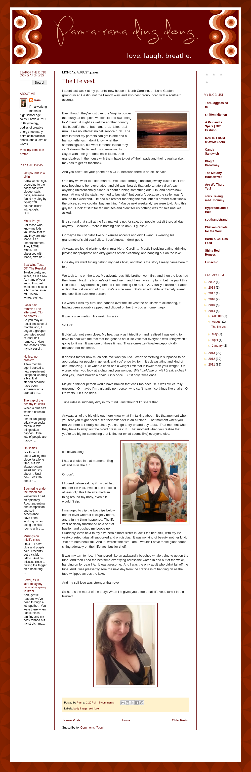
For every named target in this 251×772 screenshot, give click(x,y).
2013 (212, 353)
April (215, 340)
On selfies (30, 448)
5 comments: (107, 702)
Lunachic (211, 262)
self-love (94, 708)
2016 (212, 299)
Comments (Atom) (92, 727)
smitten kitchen (216, 114)
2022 (212, 282)
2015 (212, 305)
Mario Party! (32, 221)
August (217, 321)
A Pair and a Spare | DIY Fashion (213, 126)
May (215, 334)
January (217, 345)
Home (126, 720)
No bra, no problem (31, 358)
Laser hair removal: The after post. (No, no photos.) (33, 310)
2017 (212, 293)
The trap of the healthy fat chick (34, 402)
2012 (212, 359)
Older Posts (180, 720)
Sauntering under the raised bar (35, 490)
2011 (212, 364)
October (217, 316)
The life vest (78, 81)
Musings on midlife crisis (32, 538)
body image (80, 708)
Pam (37, 100)
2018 (212, 287)
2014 (212, 311)
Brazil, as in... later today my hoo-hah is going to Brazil (35, 585)
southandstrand (216, 219)
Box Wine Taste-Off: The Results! (35, 266)
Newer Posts (71, 720)
